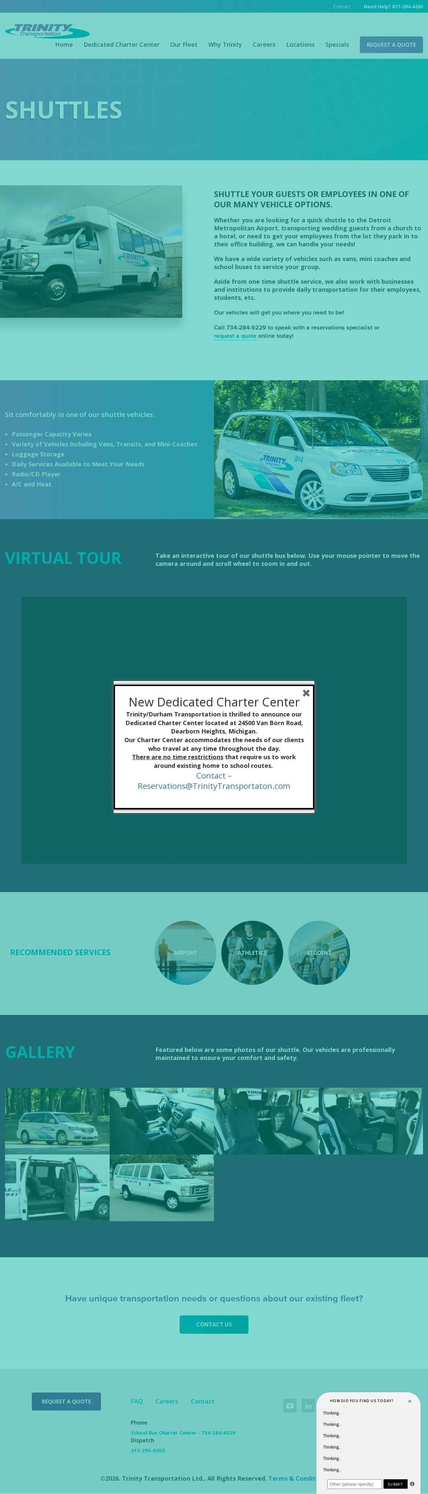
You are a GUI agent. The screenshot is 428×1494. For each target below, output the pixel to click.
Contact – (214, 775)
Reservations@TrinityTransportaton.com (214, 785)
